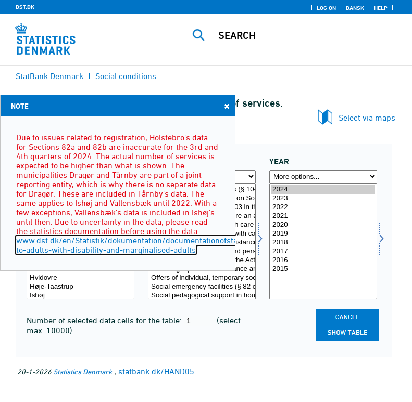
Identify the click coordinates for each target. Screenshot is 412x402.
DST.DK (25, 6)
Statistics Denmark (82, 371)
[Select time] (323, 241)
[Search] (308, 35)
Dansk (355, 7)
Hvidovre (80, 278)
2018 (323, 242)
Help (381, 7)
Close (226, 105)
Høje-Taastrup (80, 286)
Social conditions (125, 76)
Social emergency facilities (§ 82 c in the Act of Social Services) (202, 286)
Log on (326, 7)
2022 (323, 207)
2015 (323, 269)
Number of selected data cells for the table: (105, 320)
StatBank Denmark (49, 76)
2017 (323, 251)
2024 (323, 189)
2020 (323, 225)
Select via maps (367, 117)
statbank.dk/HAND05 (156, 371)
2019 (323, 233)
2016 (323, 260)
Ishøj (80, 295)
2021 (323, 216)
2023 (323, 198)
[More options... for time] (323, 176)
